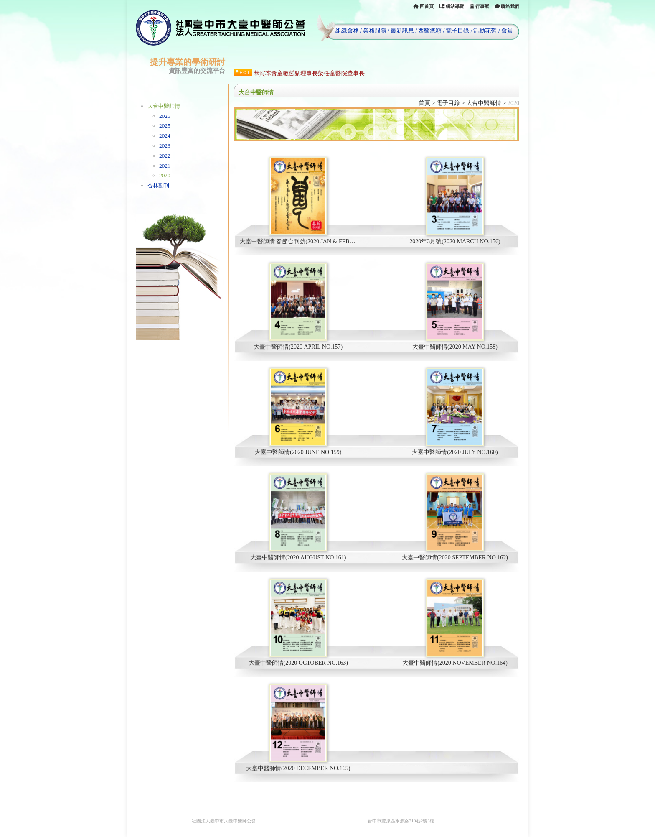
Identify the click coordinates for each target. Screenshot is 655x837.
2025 (164, 125)
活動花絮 (485, 31)
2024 (164, 136)
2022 (164, 156)
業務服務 (374, 31)
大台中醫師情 (163, 106)
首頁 (424, 103)
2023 (164, 146)
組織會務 (347, 31)
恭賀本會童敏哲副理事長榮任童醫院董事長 (309, 73)
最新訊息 (402, 31)
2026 (164, 116)
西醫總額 (430, 31)
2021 (164, 166)
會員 (507, 31)
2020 (164, 175)
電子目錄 (457, 31)
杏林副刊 (158, 185)
